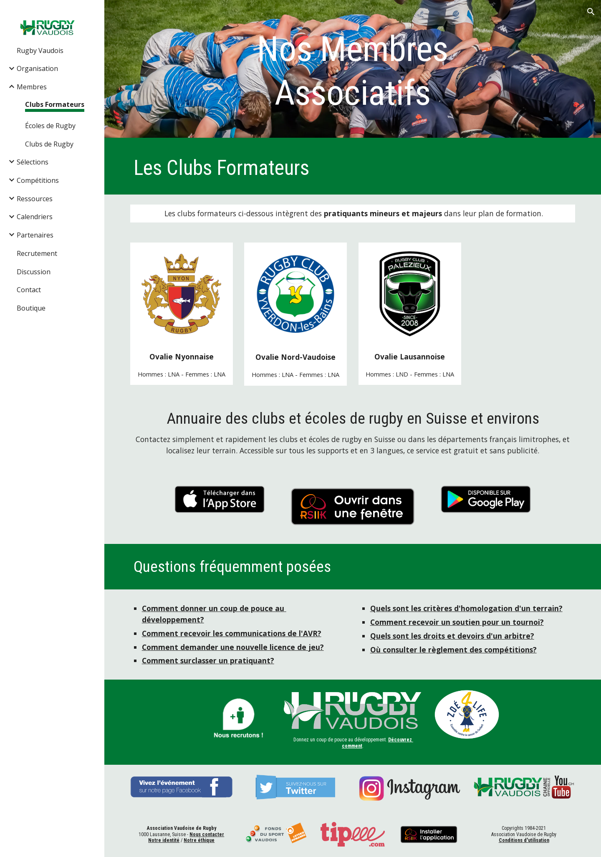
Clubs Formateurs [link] (54, 104)
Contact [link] (29, 289)
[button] (591, 12)
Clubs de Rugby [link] (49, 144)
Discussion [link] (34, 271)
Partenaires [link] (35, 235)
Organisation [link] (37, 68)
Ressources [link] (35, 198)
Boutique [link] (31, 308)
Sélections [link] (32, 162)
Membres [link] (32, 86)
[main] (352, 71)
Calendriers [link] (35, 216)
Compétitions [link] (38, 180)
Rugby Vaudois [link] (40, 50)
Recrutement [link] (37, 253)
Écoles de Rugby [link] (50, 125)
